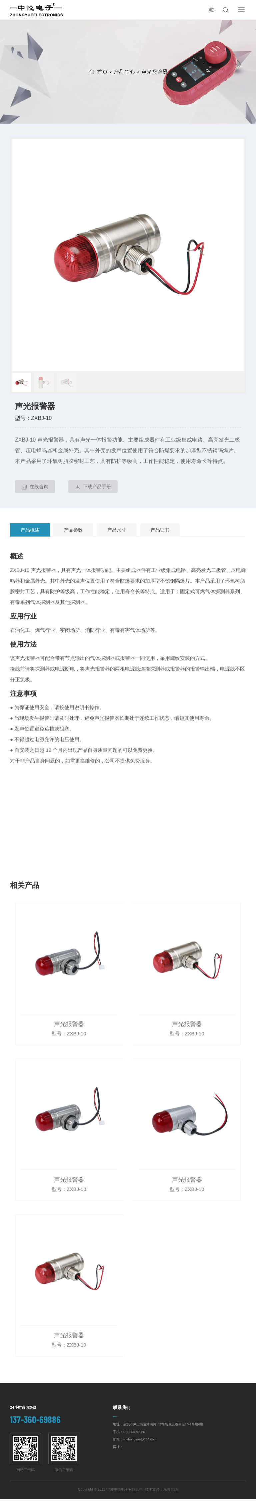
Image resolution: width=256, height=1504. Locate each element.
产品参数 (73, 535)
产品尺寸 (116, 535)
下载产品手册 (93, 493)
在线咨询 (35, 493)
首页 (102, 71)
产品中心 (124, 71)
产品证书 (160, 535)
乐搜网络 (170, 1495)
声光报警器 (154, 71)
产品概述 (30, 535)
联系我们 (121, 1412)
